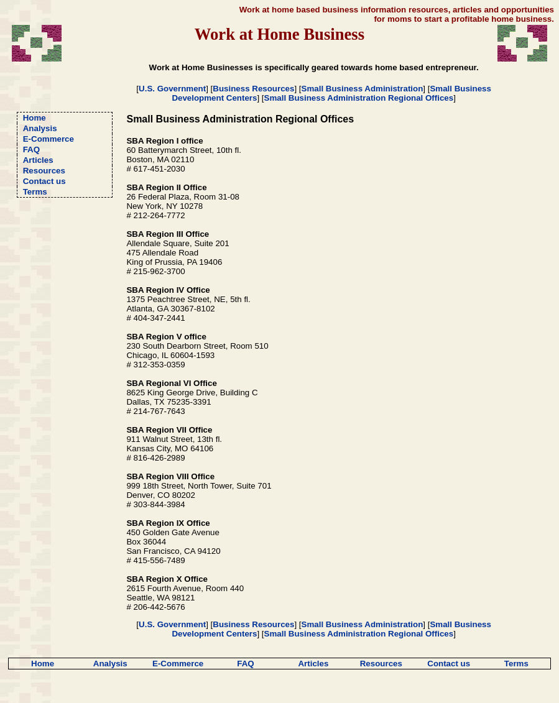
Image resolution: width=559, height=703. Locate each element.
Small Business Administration (362, 88)
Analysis (40, 128)
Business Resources (253, 88)
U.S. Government (172, 88)
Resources (44, 170)
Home (34, 117)
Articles (38, 160)
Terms (35, 191)
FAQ (31, 149)
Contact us (44, 181)
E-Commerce (48, 139)
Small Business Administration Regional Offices (359, 98)
